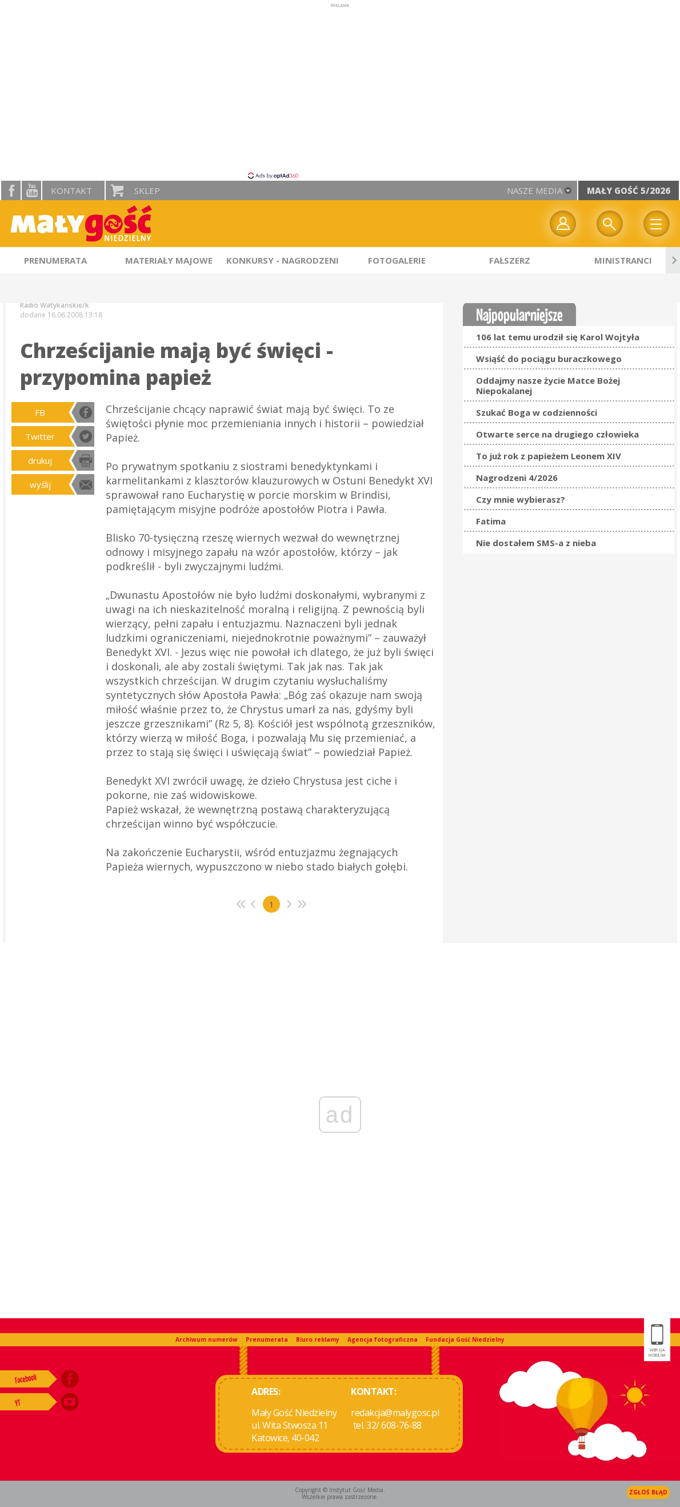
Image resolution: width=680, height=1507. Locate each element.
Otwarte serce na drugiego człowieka (557, 434)
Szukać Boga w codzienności (536, 412)
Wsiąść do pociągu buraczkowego (549, 358)
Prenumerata (267, 1339)
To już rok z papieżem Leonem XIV (548, 456)
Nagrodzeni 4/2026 (517, 477)
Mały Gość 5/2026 (628, 190)
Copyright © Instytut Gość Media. (340, 1490)
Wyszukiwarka (610, 223)
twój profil (563, 223)
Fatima (491, 521)
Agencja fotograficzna (382, 1339)
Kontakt (71, 190)
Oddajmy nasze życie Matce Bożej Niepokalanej (548, 385)
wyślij (40, 484)
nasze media (534, 190)
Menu (656, 223)
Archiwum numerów (206, 1339)
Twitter (40, 436)
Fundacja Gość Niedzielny (465, 1339)
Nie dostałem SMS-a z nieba (536, 543)
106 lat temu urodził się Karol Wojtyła (557, 337)
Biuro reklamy (317, 1339)
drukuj (40, 460)
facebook (11, 190)
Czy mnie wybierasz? (520, 499)
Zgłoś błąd (648, 1492)
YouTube (31, 190)
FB (40, 412)
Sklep (147, 190)
